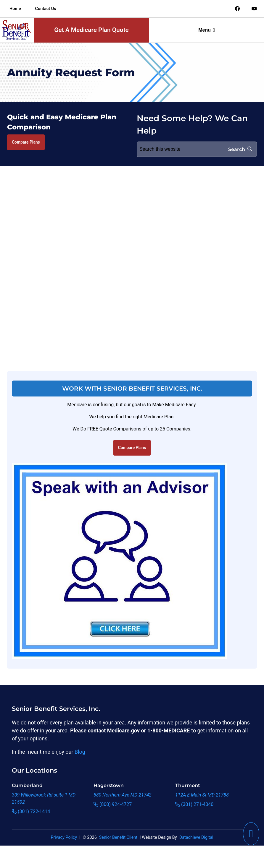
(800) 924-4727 (113, 804)
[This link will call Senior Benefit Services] (251, 833)
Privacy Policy (64, 837)
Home (15, 8)
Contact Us (45, 8)
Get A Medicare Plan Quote (91, 29)
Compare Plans (26, 142)
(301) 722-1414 (31, 811)
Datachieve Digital (196, 837)
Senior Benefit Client (118, 837)
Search (240, 149)
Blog (80, 752)
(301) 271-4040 (194, 804)
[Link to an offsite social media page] (237, 9)
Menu (206, 29)
